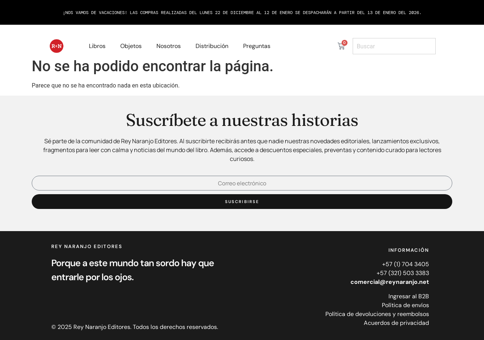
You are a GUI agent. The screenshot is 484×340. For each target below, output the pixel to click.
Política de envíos (405, 305)
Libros (97, 46)
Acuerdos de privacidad (396, 323)
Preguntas (256, 46)
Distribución (212, 46)
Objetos (131, 46)
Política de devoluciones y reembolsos (377, 314)
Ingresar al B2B (408, 296)
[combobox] (394, 46)
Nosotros (168, 46)
